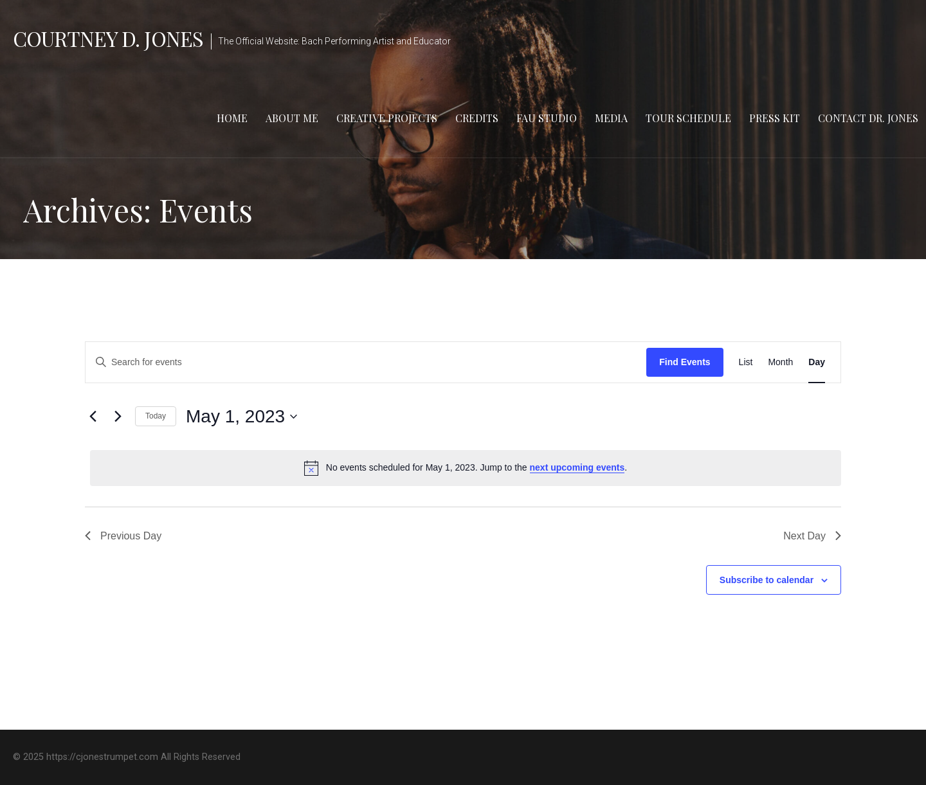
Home (232, 118)
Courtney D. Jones (108, 38)
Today (155, 415)
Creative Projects (386, 118)
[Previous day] (92, 416)
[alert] (465, 468)
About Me (292, 118)
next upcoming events (577, 467)
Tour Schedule (688, 118)
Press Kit (774, 118)
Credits (476, 118)
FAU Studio (546, 118)
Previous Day (123, 535)
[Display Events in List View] (746, 362)
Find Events (684, 362)
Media (611, 118)
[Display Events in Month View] (780, 362)
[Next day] (117, 416)
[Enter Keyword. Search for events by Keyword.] (366, 362)
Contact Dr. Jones (868, 118)
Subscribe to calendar (766, 580)
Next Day (812, 535)
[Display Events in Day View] (816, 362)
